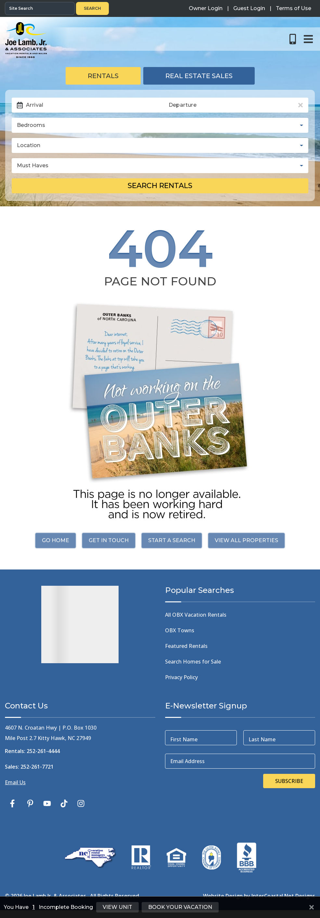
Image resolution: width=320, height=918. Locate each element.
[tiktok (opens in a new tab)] (64, 803)
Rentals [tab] (103, 76)
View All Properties (246, 540)
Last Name (262, 739)
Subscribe (289, 781)
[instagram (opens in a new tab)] (81, 803)
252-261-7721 (37, 766)
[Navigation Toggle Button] (308, 39)
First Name (184, 739)
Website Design (223, 895)
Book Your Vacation (180, 907)
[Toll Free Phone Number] (292, 39)
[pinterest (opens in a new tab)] (30, 803)
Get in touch (109, 540)
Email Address (187, 761)
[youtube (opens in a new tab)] (47, 803)
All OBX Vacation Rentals (195, 614)
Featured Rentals (186, 646)
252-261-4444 (43, 751)
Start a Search (171, 540)
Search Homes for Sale (193, 661)
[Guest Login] (249, 8)
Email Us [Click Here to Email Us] (15, 782)
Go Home (55, 540)
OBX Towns (179, 630)
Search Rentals (160, 185)
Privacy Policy (181, 677)
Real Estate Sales (199, 76)
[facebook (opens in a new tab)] (13, 803)
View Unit (117, 907)
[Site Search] (40, 8)
